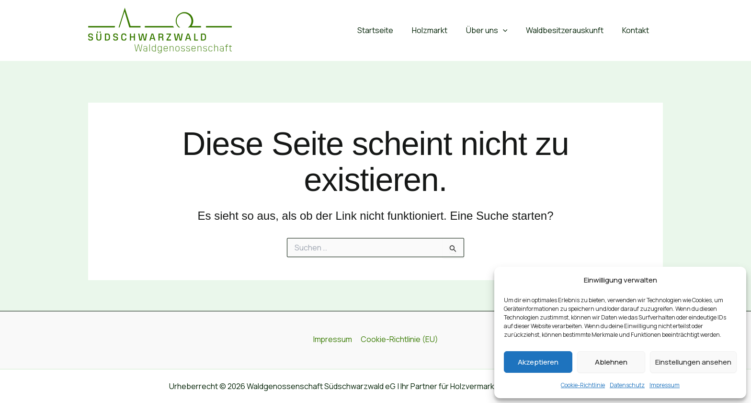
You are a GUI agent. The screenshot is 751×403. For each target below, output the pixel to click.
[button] (510, 30)
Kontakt (637, 30)
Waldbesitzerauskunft (569, 30)
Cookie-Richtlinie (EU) (399, 339)
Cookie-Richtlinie (583, 385)
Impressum (664, 385)
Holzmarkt (440, 30)
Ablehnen (611, 362)
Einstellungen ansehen (693, 362)
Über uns (494, 30)
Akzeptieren (538, 362)
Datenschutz (627, 385)
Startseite (390, 30)
